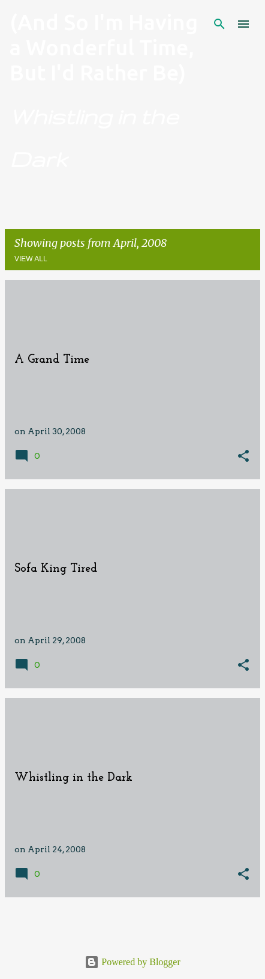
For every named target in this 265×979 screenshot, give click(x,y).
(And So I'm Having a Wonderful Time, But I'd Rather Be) (104, 47)
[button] (243, 457)
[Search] (219, 24)
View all (30, 259)
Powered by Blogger (132, 962)
